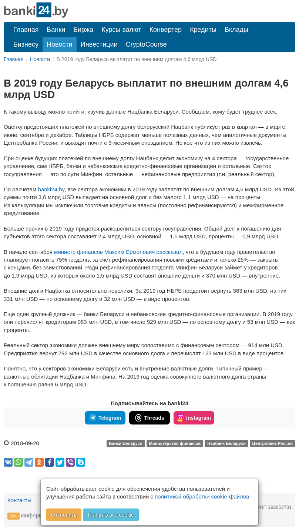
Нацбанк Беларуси (226, 444)
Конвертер (166, 29)
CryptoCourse (146, 44)
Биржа (83, 29)
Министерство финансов (175, 444)
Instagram (194, 418)
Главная (26, 29)
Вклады (236, 29)
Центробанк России (272, 444)
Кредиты (203, 29)
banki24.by (51, 189)
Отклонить (64, 515)
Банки (56, 29)
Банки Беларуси (125, 444)
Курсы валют (121, 29)
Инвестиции (99, 44)
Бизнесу (25, 44)
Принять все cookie (111, 515)
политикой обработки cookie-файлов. (203, 496)
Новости (60, 44)
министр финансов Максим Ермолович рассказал (118, 252)
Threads (149, 418)
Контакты (19, 500)
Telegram (105, 418)
